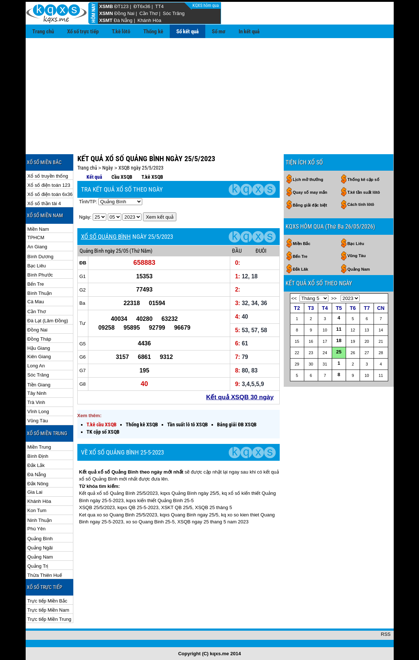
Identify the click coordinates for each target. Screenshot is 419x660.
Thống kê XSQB (142, 424)
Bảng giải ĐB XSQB (237, 424)
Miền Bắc (301, 243)
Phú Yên (36, 528)
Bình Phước (40, 275)
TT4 (159, 6)
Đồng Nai (124, 13)
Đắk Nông (38, 483)
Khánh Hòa (149, 20)
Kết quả (94, 177)
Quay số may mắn (310, 192)
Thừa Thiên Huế (44, 575)
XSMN (106, 13)
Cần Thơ (148, 13)
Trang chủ (43, 31)
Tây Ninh (37, 393)
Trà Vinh (36, 402)
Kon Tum (37, 510)
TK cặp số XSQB (103, 432)
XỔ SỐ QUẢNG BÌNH (106, 236)
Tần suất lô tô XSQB (187, 424)
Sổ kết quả (187, 31)
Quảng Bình (40, 538)
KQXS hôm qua (206, 5)
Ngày (107, 168)
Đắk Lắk (36, 465)
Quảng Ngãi (40, 547)
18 (338, 340)
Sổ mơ (218, 31)
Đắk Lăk (300, 269)
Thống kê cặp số (363, 179)
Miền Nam (38, 229)
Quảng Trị (37, 566)
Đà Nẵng (123, 20)
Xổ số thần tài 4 (44, 203)
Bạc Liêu (36, 265)
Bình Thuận (39, 293)
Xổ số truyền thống (47, 176)
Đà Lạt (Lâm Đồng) (47, 320)
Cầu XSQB (121, 177)
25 (338, 352)
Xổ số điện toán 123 (48, 185)
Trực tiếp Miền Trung (49, 619)
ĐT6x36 (141, 6)
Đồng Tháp (39, 339)
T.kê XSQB (152, 177)
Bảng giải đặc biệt (310, 205)
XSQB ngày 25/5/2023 (140, 168)
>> (334, 298)
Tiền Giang (39, 385)
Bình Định (37, 456)
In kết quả (249, 31)
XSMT (106, 20)
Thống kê (153, 31)
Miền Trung (39, 447)
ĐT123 (121, 6)
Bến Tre (35, 284)
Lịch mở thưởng (308, 179)
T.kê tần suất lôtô (364, 192)
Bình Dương (40, 256)
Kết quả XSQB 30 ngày (239, 397)
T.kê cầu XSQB (102, 424)
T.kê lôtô (121, 31)
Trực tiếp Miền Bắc (47, 601)
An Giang (37, 246)
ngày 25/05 (116, 251)
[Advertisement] (210, 93)
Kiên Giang (39, 356)
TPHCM (35, 237)
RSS (386, 634)
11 (338, 329)
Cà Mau (35, 301)
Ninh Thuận (39, 520)
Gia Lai (35, 492)
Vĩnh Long (38, 411)
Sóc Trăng (173, 13)
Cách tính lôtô (361, 204)
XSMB (106, 6)
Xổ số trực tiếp (83, 31)
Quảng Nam (40, 557)
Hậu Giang (38, 348)
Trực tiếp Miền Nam (48, 610)
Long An (36, 365)
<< (294, 298)
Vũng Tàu (37, 420)
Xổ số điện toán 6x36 (50, 194)
